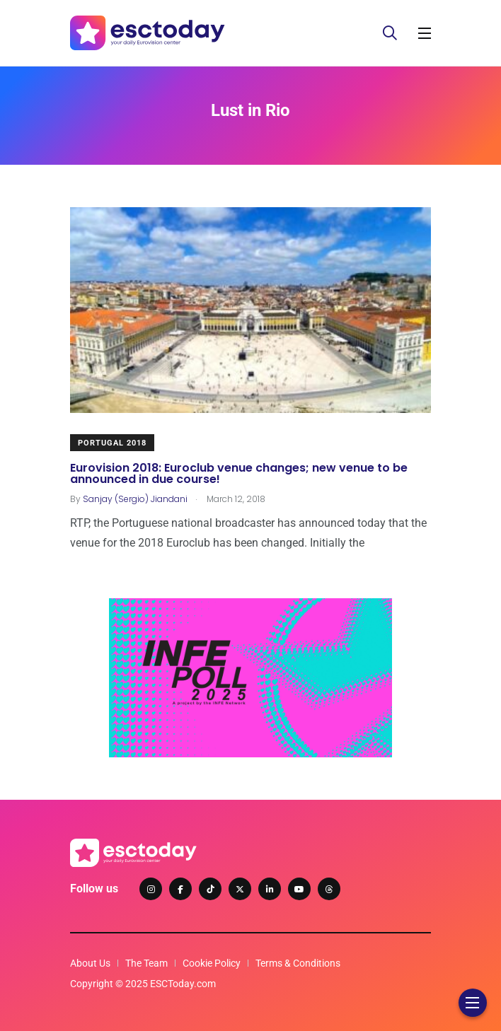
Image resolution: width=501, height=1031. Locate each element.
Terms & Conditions (297, 963)
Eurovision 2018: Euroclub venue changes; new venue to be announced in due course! (239, 473)
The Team (146, 963)
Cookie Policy (212, 963)
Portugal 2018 (112, 443)
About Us (90, 963)
